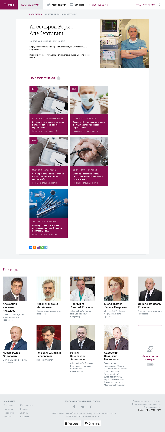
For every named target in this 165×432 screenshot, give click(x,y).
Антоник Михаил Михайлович (47, 305)
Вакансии (24, 417)
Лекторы (24, 413)
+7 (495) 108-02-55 (98, 5)
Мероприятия (26, 405)
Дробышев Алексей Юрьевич (81, 305)
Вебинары (24, 409)
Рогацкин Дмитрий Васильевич (49, 354)
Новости (7, 417)
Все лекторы (35, 14)
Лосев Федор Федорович (11, 354)
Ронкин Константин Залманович (78, 356)
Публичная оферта (152, 407)
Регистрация (149, 5)
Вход (138, 5)
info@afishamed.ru (91, 416)
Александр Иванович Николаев (10, 307)
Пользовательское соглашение (147, 401)
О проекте (8, 405)
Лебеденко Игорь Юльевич (149, 305)
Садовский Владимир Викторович (111, 356)
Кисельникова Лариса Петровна (115, 305)
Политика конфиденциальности (146, 404)
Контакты (8, 409)
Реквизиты (9, 413)
